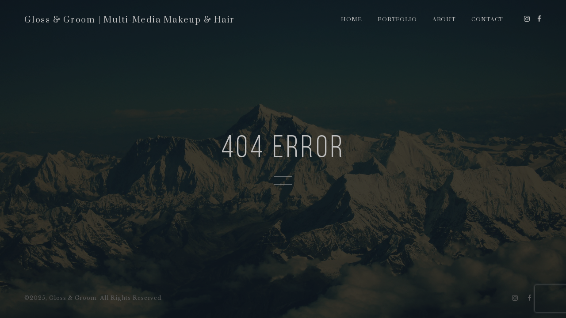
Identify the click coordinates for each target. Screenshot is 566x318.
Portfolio (397, 19)
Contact (487, 19)
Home (351, 19)
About (444, 19)
